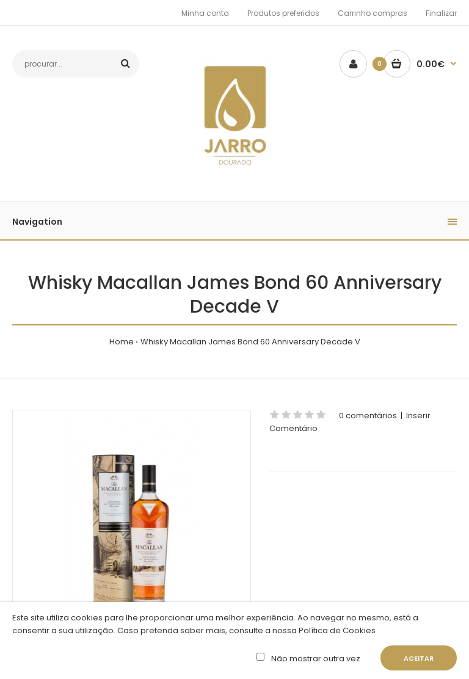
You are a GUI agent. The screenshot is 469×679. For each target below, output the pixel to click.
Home (121, 341)
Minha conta (205, 13)
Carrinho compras (372, 13)
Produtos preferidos (283, 13)
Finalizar (441, 13)
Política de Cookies (336, 630)
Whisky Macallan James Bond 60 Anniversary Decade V (250, 341)
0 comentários (368, 415)
